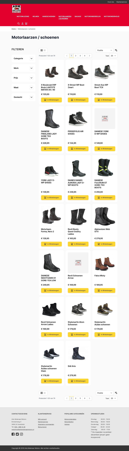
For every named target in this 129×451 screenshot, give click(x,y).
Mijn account (42, 419)
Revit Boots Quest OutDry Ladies (74, 231)
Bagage (78, 16)
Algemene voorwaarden (46, 424)
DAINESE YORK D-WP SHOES (101, 132)
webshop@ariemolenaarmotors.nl (23, 429)
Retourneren (42, 427)
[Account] (23, 23)
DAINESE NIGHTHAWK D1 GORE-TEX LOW (48, 278)
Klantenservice (122, 2)
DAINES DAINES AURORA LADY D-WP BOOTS (76, 182)
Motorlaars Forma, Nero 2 (47, 230)
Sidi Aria (72, 366)
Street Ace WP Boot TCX (101, 86)
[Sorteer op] (105, 50)
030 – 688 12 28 (19, 427)
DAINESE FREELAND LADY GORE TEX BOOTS (49, 135)
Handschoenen (48, 16)
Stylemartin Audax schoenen (102, 323)
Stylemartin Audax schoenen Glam (49, 368)
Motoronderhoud (111, 16)
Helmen (36, 16)
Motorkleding (23, 16)
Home (14, 29)
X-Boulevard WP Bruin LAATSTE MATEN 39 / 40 (48, 87)
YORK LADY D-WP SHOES (48, 181)
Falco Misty (99, 275)
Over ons (111, 2)
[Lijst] (44, 50)
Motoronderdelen (93, 16)
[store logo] (16, 9)
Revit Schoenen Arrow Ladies (48, 323)
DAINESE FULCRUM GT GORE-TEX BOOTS (100, 184)
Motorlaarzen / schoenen (65, 17)
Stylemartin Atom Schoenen (76, 323)
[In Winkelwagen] (51, 100)
